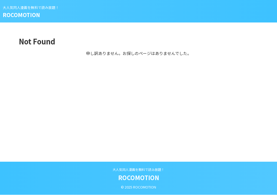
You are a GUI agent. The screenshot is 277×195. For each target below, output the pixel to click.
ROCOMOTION (21, 15)
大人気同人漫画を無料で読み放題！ (138, 169)
